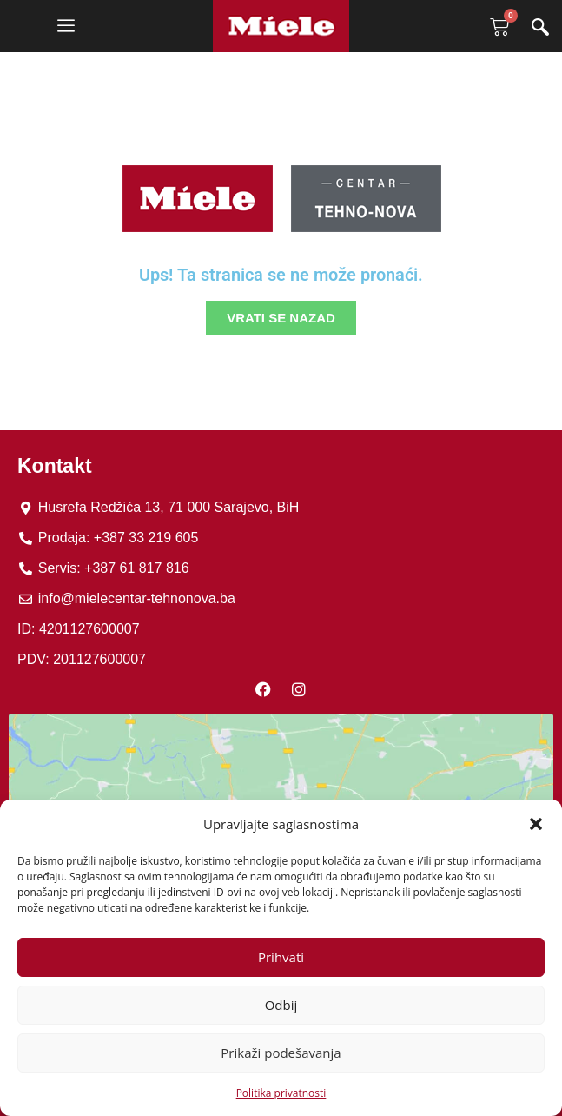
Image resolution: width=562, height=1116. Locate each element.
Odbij (281, 1004)
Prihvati (281, 957)
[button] (536, 824)
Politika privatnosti (281, 1093)
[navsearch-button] (540, 28)
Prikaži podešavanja (281, 1052)
